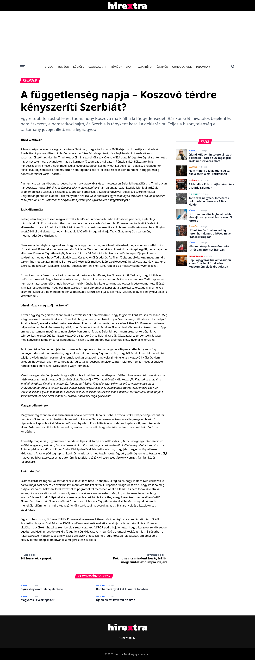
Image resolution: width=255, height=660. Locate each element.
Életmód (162, 66)
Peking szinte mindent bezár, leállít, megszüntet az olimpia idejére (140, 558)
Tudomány (203, 66)
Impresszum (127, 638)
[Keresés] (233, 66)
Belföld (63, 66)
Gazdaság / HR (97, 66)
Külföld (78, 66)
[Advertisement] (127, 37)
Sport (130, 66)
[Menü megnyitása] (22, 66)
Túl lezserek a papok (36, 556)
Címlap (49, 66)
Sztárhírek (145, 66)
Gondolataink (182, 66)
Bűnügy (116, 66)
